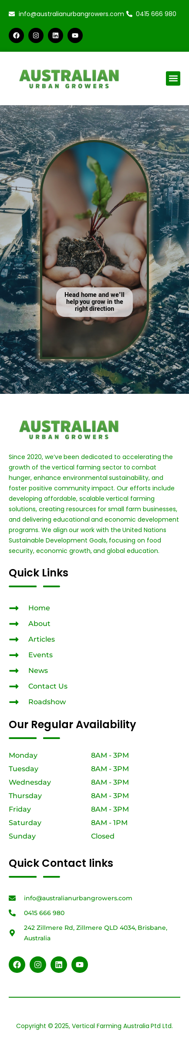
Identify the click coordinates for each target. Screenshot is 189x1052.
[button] (173, 78)
